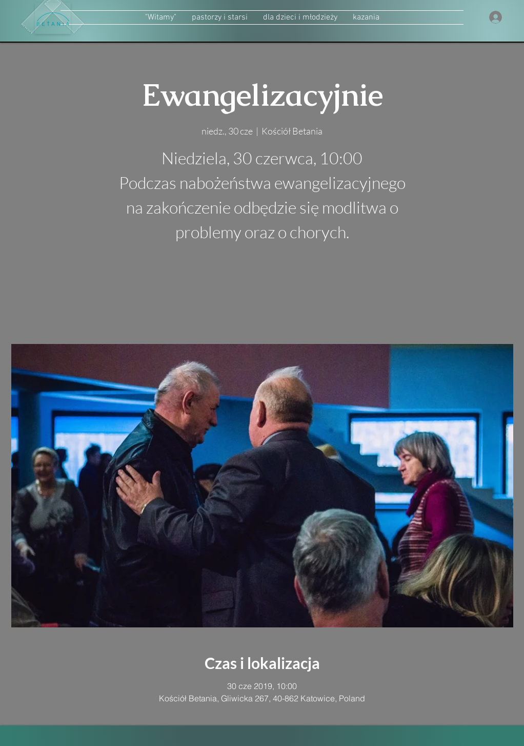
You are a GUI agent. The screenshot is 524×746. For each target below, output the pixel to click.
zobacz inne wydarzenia (262, 295)
